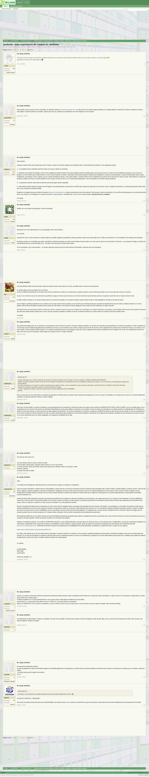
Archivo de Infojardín (138, 772)
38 (14, 492)
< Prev (14, 49)
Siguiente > (30, 49)
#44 (144, 677)
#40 (144, 473)
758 (14, 219)
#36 (144, 318)
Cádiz (13, 174)
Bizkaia (13, 221)
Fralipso (6, 169)
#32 (144, 116)
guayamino (7, 118)
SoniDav (67, 47)
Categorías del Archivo (16, 6)
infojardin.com (15, 774)
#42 (144, 606)
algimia (6, 697)
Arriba (146, 772)
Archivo (6, 6)
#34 (144, 215)
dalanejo (7, 627)
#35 (144, 250)
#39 (144, 417)
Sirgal (6, 238)
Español (3, 772)
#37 (144, 334)
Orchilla (6, 674)
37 (14, 120)
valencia (12, 704)
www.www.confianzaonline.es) (26, 525)
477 (14, 172)
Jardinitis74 (8, 489)
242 (14, 68)
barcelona (12, 495)
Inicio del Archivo (6, 8)
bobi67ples (7, 383)
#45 (144, 705)
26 (14, 700)
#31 (144, 64)
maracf (6, 334)
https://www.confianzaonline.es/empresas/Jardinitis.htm (34, 529)
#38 (144, 399)
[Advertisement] (60, 25)
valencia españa (10, 610)
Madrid (13, 338)
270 (14, 297)
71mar (6, 66)
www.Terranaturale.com (57, 192)
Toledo (13, 242)
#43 (144, 625)
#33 (144, 201)
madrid (13, 388)
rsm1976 (7, 604)
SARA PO (7, 465)
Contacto (130, 772)
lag (5, 294)
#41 (144, 559)
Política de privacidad (143, 774)
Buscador (15, 8)
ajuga (6, 216)
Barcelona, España (9, 681)
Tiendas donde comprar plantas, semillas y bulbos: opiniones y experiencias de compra (32, 47)
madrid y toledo (10, 72)
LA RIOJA (12, 301)
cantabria (12, 124)
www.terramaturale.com (68, 109)
